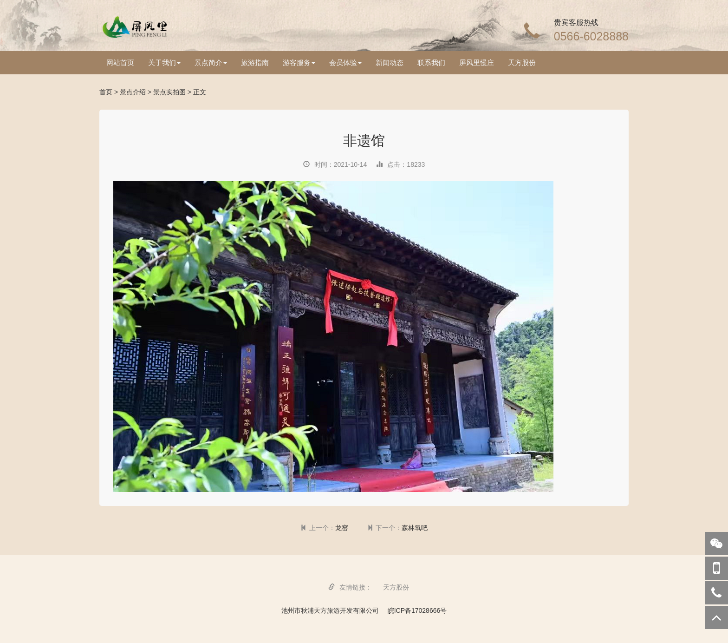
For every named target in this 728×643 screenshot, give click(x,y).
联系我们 (431, 62)
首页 (105, 92)
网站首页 (120, 62)
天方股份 (522, 62)
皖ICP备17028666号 (417, 610)
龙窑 (341, 527)
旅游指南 (255, 62)
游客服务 (299, 62)
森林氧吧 (415, 527)
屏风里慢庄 (476, 62)
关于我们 (164, 62)
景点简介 (211, 62)
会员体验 (345, 62)
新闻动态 (389, 62)
